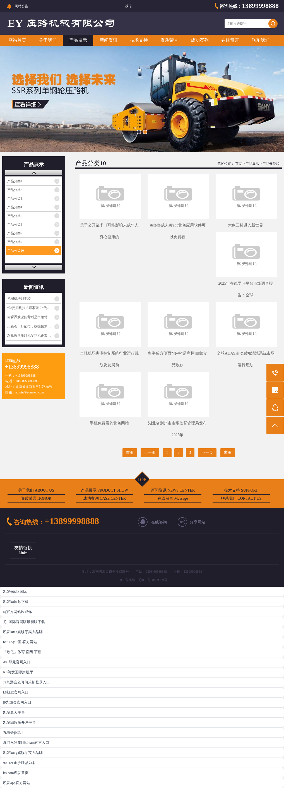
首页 (238, 164)
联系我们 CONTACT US (241, 498)
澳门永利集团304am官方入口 (26, 742)
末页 (228, 452)
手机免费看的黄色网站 (109, 423)
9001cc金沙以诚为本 (19, 763)
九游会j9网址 (13, 732)
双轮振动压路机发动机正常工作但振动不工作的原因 (34, 336)
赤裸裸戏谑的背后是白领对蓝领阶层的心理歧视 (34, 317)
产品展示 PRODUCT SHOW (104, 490)
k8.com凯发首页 (15, 773)
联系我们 (260, 40)
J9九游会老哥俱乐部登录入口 (26, 682)
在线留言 (230, 40)
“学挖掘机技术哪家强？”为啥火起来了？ (34, 308)
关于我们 (48, 40)
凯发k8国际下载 (15, 602)
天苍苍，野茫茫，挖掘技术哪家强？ (34, 326)
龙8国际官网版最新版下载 (24, 622)
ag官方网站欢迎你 (17, 612)
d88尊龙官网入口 (16, 662)
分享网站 (197, 522)
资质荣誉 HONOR (36, 498)
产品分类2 (14, 190)
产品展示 (78, 40)
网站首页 (17, 40)
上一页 (150, 452)
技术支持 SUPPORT (241, 490)
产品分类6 (14, 225)
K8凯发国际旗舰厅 (18, 672)
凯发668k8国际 (15, 591)
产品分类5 (14, 216)
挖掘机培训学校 (19, 299)
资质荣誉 (169, 40)
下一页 (207, 452)
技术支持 (139, 40)
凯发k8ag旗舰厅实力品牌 (23, 632)
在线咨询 (159, 522)
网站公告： (23, 6)
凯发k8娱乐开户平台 (19, 722)
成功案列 (200, 40)
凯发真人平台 (14, 712)
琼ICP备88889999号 (153, 580)
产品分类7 (14, 233)
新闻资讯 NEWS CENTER (173, 490)
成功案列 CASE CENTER (104, 498)
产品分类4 (14, 207)
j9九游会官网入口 (17, 702)
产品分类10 (15, 251)
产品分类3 (14, 198)
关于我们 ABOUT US (36, 490)
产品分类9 (14, 242)
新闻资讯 (108, 40)
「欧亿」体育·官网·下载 (22, 652)
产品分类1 (14, 181)
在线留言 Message (173, 498)
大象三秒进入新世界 (245, 225)
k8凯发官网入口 (15, 692)
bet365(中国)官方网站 (20, 642)
